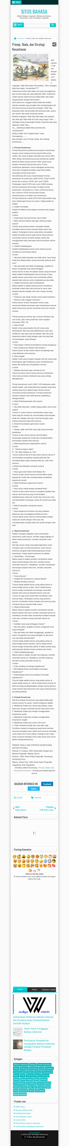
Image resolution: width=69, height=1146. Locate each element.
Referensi (24, 1068)
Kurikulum (23, 1091)
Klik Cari (53, 25)
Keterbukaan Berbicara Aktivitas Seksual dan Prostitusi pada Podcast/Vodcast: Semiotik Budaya (33, 1020)
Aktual (20, 989)
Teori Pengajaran (43, 1083)
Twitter (34, 788)
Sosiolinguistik (19, 1072)
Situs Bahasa (34, 11)
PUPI (23, 1076)
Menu (18, 2)
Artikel (16, 1079)
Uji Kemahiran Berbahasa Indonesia (29, 1126)
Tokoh (16, 1068)
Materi (16, 1076)
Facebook (47, 784)
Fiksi (15, 1091)
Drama (37, 1072)
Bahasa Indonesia (21, 1065)
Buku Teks (32, 1087)
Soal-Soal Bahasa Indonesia (38, 1076)
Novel (31, 1091)
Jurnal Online (20, 1120)
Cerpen (41, 1087)
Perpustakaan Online (23, 1117)
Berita (36, 1079)
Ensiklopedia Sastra (23, 1113)
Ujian (48, 1087)
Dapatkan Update (49, 990)
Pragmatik (37, 797)
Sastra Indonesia (44, 1065)
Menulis (44, 1079)
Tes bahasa (39, 1091)
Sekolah (30, 1072)
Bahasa (33, 1065)
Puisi (41, 1068)
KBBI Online (20, 1107)
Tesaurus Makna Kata (23, 1110)
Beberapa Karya (20, 1087)
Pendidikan (31, 1083)
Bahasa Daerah (20, 1094)
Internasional (47, 1072)
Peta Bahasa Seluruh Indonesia (27, 1123)
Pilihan (34, 990)
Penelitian (33, 1068)
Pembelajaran (19, 1083)
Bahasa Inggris (26, 1079)
